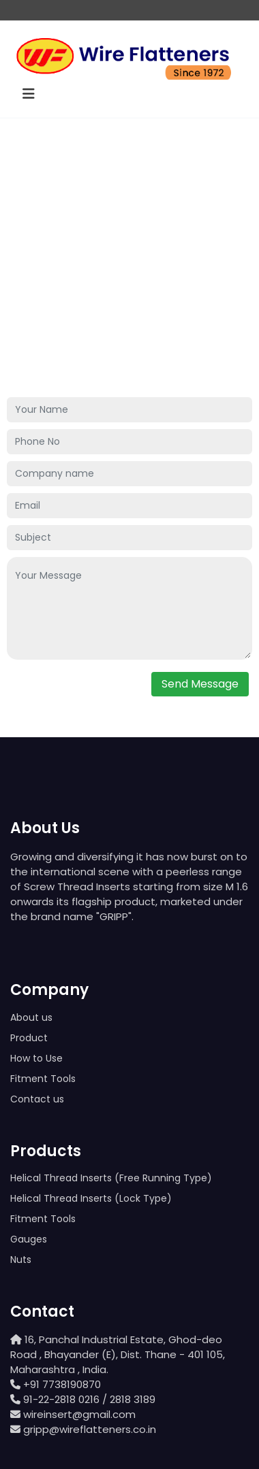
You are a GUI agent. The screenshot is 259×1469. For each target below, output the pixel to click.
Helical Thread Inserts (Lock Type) (91, 1198)
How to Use (36, 1058)
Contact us (37, 1099)
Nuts (20, 1259)
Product (29, 1038)
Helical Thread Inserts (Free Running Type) (111, 1178)
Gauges (28, 1239)
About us (31, 1017)
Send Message (200, 684)
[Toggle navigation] (29, 94)
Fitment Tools (43, 1078)
